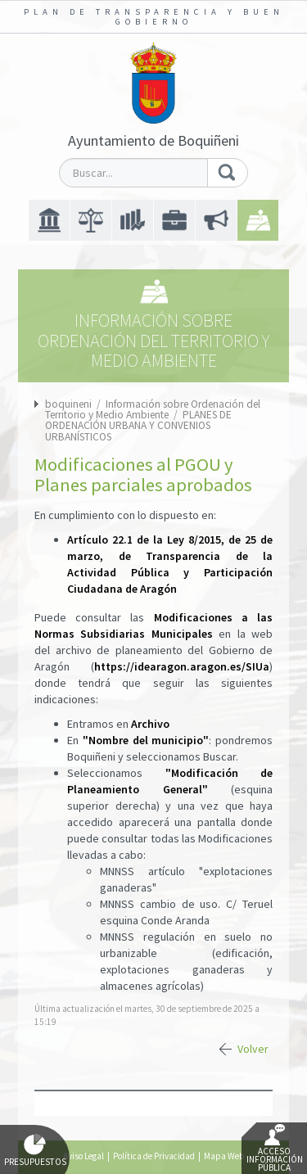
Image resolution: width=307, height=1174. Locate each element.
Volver (253, 1048)
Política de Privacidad (154, 1156)
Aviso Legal (83, 1156)
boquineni (68, 404)
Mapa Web (224, 1156)
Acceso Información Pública (274, 1148)
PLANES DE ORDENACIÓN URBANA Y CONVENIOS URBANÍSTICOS (138, 426)
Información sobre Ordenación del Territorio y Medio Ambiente (152, 409)
